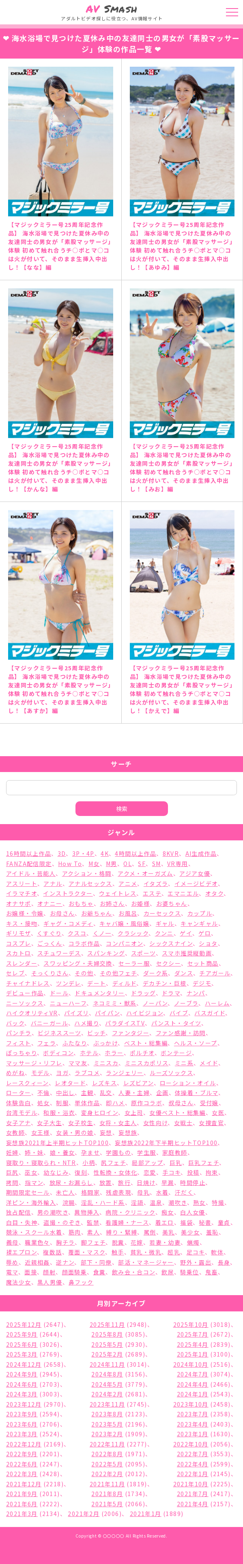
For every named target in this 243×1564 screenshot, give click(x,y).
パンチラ (19, 1033)
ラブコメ (87, 1073)
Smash (112, 8)
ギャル (165, 923)
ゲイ (186, 933)
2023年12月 (23, 1404)
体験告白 (18, 1103)
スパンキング (106, 953)
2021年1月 (145, 1513)
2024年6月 (22, 1384)
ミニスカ (106, 1063)
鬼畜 (211, 1272)
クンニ (164, 933)
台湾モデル (21, 1112)
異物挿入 (86, 1212)
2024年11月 (107, 1364)
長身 (224, 1262)
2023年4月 (193, 1424)
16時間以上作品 (28, 853)
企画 (162, 1092)
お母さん (62, 913)
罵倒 (150, 1232)
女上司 (134, 1112)
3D (62, 853)
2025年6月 (22, 1344)
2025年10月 (191, 1324)
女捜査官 (211, 1123)
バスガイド (209, 1013)
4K (105, 853)
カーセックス (162, 913)
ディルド (124, 983)
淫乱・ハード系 (103, 1202)
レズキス (104, 1083)
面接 (30, 1272)
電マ (12, 1272)
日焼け (146, 1182)
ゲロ (204, 933)
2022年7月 (193, 1454)
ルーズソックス (171, 1073)
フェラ (46, 1043)
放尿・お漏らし (71, 1182)
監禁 (93, 1222)
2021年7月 (193, 1494)
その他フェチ (118, 973)
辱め (12, 1262)
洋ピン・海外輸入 (31, 1202)
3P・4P (83, 853)
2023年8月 (107, 1414)
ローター (18, 1092)
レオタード (70, 1083)
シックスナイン (171, 943)
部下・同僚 (96, 1262)
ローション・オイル (188, 1083)
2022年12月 (23, 1444)
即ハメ (115, 1103)
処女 (43, 1103)
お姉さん (112, 903)
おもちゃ (81, 903)
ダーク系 (155, 973)
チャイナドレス (28, 983)
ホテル (89, 1053)
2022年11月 (107, 1444)
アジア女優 (194, 873)
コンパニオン (124, 943)
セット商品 (203, 963)
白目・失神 (21, 1222)
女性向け (155, 1123)
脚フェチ (93, 1242)
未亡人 (65, 1192)
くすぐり (49, 933)
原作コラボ (146, 1103)
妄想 (106, 1132)
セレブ (15, 973)
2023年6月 (22, 1424)
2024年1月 (193, 1394)
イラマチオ (21, 893)
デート (96, 983)
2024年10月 (191, 1364)
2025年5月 (107, 1344)
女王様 (40, 1132)
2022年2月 (107, 1474)
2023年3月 (22, 1434)
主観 (87, 1092)
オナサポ (18, 903)
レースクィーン (27, 1083)
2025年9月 (22, 1334)
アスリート (21, 883)
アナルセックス (90, 883)
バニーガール (49, 1023)
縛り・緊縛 (121, 1232)
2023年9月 (22, 1414)
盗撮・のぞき (61, 1222)
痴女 (167, 1212)
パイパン (107, 1013)
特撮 (218, 1202)
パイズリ (76, 1013)
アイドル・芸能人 (31, 873)
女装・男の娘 (74, 1132)
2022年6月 (22, 1464)
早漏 (167, 1182)
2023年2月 (107, 1434)
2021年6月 (22, 1504)
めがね (15, 1073)
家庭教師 (174, 1152)
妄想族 (127, 1132)
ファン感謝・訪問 (181, 1033)
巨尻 (12, 1172)
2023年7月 (193, 1414)
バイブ (179, 1013)
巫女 (31, 1172)
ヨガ (62, 1073)
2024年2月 (107, 1394)
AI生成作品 (201, 853)
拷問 (12, 1182)
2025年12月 (23, 1324)
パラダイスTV (125, 1023)
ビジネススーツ (59, 1033)
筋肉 (75, 1232)
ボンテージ (176, 1053)
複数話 (52, 1252)
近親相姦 (37, 1262)
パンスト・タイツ (176, 1023)
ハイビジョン (144, 1013)
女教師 (15, 1132)
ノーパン (155, 1003)
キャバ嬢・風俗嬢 (124, 923)
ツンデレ (68, 983)
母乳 (143, 1192)
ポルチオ (142, 1053)
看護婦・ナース (127, 1222)
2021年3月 (22, 1513)
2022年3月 (22, 1474)
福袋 (186, 1222)
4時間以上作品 (135, 853)
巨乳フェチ (203, 1162)
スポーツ (143, 953)
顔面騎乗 (74, 1272)
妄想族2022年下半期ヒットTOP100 (166, 1143)
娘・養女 (62, 1152)
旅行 (124, 1182)
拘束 (212, 1172)
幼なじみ (56, 1172)
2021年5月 (107, 1504)
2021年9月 (22, 1494)
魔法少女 (18, 1282)
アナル (52, 883)
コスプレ (18, 943)
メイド (209, 1063)
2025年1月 (193, 1354)
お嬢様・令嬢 (24, 913)
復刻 (81, 1172)
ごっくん (49, 943)
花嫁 (137, 1242)
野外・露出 (195, 1262)
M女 (94, 863)
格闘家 (90, 1192)
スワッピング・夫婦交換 (77, 963)
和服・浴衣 (59, 1112)
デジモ (202, 983)
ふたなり (74, 1043)
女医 (218, 1112)
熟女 (199, 1202)
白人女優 (192, 1212)
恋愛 (150, 1172)
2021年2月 (83, 1513)
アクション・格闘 (87, 873)
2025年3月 (22, 1354)
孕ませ (90, 1152)
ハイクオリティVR (32, 1013)
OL (127, 863)
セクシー (168, 963)
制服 (62, 1103)
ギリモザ (18, 933)
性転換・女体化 (116, 1172)
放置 (105, 1182)
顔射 (49, 1272)
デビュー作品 (24, 993)
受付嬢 (209, 1103)
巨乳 (176, 1162)
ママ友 (78, 1063)
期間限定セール (28, 1192)
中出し (65, 1092)
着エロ (164, 1222)
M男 (111, 863)
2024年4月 (193, 1384)
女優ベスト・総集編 (177, 1112)
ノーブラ (186, 1003)
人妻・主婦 (134, 1092)
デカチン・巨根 (165, 983)
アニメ (127, 883)
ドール (59, 993)
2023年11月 (107, 1404)
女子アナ (18, 1123)
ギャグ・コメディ (68, 923)
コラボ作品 (84, 943)
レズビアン (138, 1083)
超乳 (174, 1252)
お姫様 (140, 903)
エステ (152, 893)
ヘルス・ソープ (195, 1043)
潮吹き (177, 1202)
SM (156, 863)
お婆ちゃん (171, 903)
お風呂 (127, 913)
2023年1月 (193, 1434)
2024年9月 (22, 1374)
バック (15, 1023)
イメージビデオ (196, 883)
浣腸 (68, 1202)
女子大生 (49, 1123)
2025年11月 (107, 1324)
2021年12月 (23, 1484)
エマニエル (183, 893)
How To (70, 863)
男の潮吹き (52, 1212)
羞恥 (212, 1232)
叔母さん (181, 1103)
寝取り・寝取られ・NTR (41, 1162)
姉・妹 (34, 1152)
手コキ (171, 1172)
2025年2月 (107, 1354)
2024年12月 (23, 1364)
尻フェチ (113, 1162)
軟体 (217, 1252)
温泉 (156, 1202)
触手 (118, 1252)
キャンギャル (199, 923)
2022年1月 (193, 1474)
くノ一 (102, 933)
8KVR (171, 853)
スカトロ (18, 953)
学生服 (146, 1152)
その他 (84, 973)
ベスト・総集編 (146, 1043)
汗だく (184, 1192)
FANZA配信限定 (29, 863)
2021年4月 (193, 1504)
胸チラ (65, 1242)
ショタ (208, 943)
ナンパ (196, 993)
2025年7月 (193, 1334)
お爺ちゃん (96, 913)
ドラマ (171, 993)
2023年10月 (191, 1404)
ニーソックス (24, 1003)
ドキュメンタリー (100, 993)
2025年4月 (193, 1344)
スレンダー (21, 963)
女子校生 (80, 1123)
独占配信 (18, 1212)
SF (142, 863)
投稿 (193, 1172)
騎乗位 (189, 1272)
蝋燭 (193, 1242)
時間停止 (192, 1182)
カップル (200, 913)
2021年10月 (191, 1484)
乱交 (106, 1092)
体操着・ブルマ (196, 1092)
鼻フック (81, 1282)
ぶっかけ (105, 1043)
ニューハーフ (68, 1003)
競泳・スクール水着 (34, 1232)
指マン (34, 1182)
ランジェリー (124, 1073)
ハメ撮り (86, 1023)
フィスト (18, 1043)
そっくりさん (50, 973)
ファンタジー (130, 1033)
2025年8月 (107, 1334)
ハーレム (217, 1003)
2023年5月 (107, 1424)
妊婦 (12, 1152)
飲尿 (167, 1272)
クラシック (133, 933)
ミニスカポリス (147, 1063)
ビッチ (96, 1033)
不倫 (43, 1092)
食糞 (99, 1272)
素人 (93, 1232)
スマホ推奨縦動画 (187, 953)
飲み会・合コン (133, 1272)
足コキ (196, 1252)
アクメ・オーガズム (145, 873)
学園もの (118, 1152)
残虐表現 (118, 1192)
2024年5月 (107, 1384)
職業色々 (37, 1242)
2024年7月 (193, 1374)
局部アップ (147, 1162)
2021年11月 (107, 1484)
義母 (12, 1242)
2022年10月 (191, 1444)
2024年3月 (22, 1394)
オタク (214, 893)
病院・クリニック (130, 1212)
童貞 (224, 1222)
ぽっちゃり (21, 1053)
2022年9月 (22, 1454)
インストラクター (67, 893)
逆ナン (65, 1262)
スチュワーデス (59, 953)
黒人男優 (49, 1282)
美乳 (168, 1232)
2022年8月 (107, 1454)
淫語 (137, 1202)
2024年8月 (107, 1374)
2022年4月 (193, 1464)
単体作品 (87, 1103)
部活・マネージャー (146, 1262)
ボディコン (58, 1053)
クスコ (77, 933)
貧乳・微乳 (145, 1252)
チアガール (214, 973)
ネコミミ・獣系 (115, 1003)
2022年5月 (107, 1464)
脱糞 (118, 1242)
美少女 (190, 1232)
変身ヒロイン (99, 1112)
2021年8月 (107, 1494)
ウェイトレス (117, 893)
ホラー (114, 1053)
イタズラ (156, 883)
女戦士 (183, 1123)
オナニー (49, 903)
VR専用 (177, 863)
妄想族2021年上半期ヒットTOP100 (57, 1143)
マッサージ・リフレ (34, 1063)
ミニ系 (184, 1063)
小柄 (88, 1162)
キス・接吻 (21, 923)
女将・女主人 (118, 1123)
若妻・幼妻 (165, 1242)
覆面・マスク (86, 1252)
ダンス (183, 973)
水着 (162, 1192)
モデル (40, 1073)
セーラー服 (134, 963)
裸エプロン (21, 1252)
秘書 (205, 1222)
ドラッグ (143, 993)
